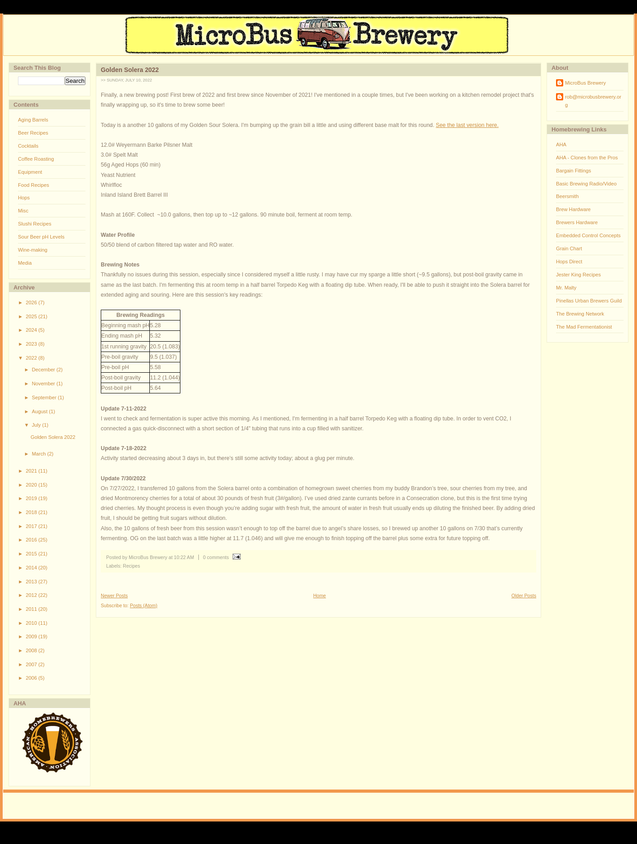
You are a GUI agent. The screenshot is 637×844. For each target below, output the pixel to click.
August (40, 411)
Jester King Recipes (578, 274)
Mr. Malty (566, 287)
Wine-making (32, 250)
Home (319, 595)
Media (24, 263)
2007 (32, 664)
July (37, 425)
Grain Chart (569, 248)
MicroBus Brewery (585, 83)
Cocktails (28, 146)
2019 (32, 498)
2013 (32, 581)
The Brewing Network (580, 313)
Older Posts (523, 595)
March (39, 453)
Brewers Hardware (577, 222)
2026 (32, 302)
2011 (32, 609)
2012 (32, 595)
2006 (32, 678)
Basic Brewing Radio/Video (586, 183)
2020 (32, 484)
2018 (32, 512)
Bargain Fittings (573, 170)
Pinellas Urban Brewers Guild (589, 300)
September (45, 397)
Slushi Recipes (34, 223)
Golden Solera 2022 (53, 437)
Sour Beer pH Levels (41, 236)
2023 (32, 344)
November (44, 383)
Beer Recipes (33, 132)
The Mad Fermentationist (584, 326)
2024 (32, 330)
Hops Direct (569, 261)
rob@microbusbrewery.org (593, 101)
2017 (32, 526)
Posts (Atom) (143, 605)
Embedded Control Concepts (588, 235)
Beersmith (567, 196)
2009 (32, 636)
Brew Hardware (573, 209)
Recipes (131, 566)
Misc (23, 210)
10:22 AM (184, 557)
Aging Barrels (33, 119)
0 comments (216, 557)
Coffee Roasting (36, 159)
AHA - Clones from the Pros (587, 157)
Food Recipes (33, 185)
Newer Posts (114, 595)
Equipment (30, 172)
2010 (32, 623)
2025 (32, 316)
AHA (561, 144)
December (44, 369)
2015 (32, 553)
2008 (32, 650)
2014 (32, 567)
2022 (32, 358)
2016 (32, 539)
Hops (24, 197)
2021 (32, 471)
